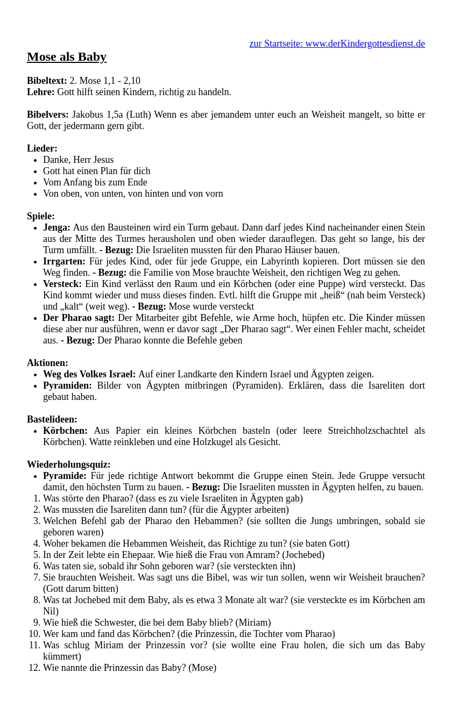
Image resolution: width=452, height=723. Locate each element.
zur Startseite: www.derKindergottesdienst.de (337, 43)
